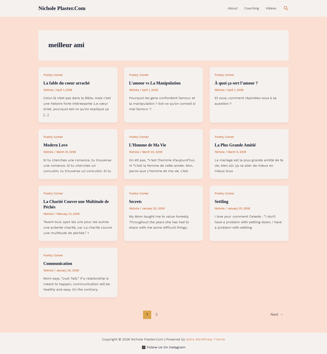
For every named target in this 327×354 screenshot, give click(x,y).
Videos (271, 8)
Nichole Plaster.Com (62, 8)
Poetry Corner (53, 75)
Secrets (135, 201)
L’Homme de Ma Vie (147, 145)
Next (276, 314)
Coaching (251, 8)
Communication (57, 263)
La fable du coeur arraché (66, 83)
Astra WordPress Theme (205, 339)
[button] (286, 8)
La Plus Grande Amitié (235, 145)
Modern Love (55, 145)
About (233, 8)
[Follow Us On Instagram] (163, 347)
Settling (221, 201)
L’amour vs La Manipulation (155, 83)
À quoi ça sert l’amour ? (236, 83)
